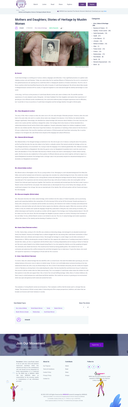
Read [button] (52, 4)
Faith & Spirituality (100, 33)
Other (96, 46)
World (96, 64)
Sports (96, 59)
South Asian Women (49, 312)
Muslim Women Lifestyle (22, 312)
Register (92, 4)
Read (23, 10)
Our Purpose (46, 366)
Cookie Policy (47, 372)
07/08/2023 (29, 28)
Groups (67, 375)
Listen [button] (44, 4)
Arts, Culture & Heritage (41, 28)
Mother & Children (100, 43)
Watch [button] (35, 4)
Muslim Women (58, 308)
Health (96, 36)
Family (48, 308)
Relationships (36, 312)
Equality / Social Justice (102, 30)
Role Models (98, 56)
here (105, 11)
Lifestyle (97, 41)
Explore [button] (69, 4)
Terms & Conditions (48, 369)
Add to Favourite (53, 28)
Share (66, 372)
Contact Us (46, 378)
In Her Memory (99, 38)
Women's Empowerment (102, 62)
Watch (67, 366)
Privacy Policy (47, 375)
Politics (97, 51)
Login (82, 4)
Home (17, 10)
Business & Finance (100, 28)
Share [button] (61, 4)
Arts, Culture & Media (21, 308)
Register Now (96, 345)
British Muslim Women (37, 308)
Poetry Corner (99, 49)
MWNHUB (65, 394)
